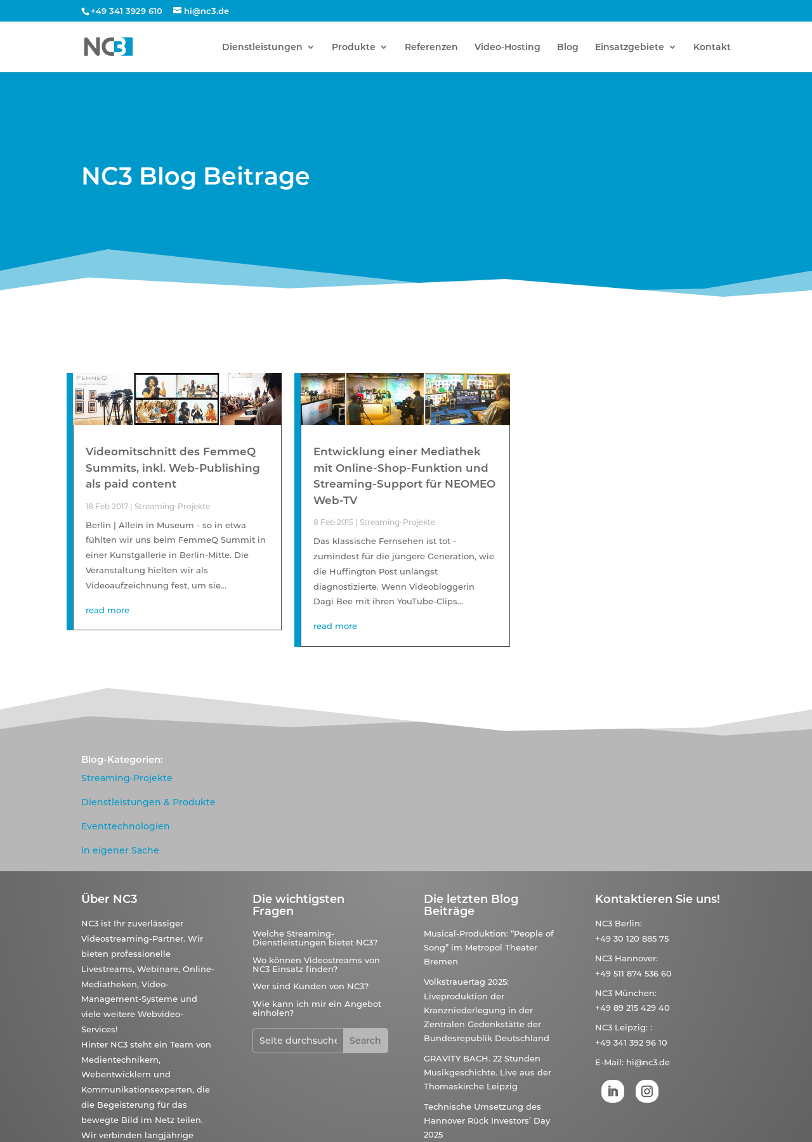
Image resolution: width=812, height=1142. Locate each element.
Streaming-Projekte (172, 506)
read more (107, 610)
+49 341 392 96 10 (631, 1042)
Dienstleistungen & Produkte (148, 802)
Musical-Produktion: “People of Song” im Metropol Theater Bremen (489, 947)
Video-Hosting (507, 47)
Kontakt (712, 47)
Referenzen (431, 47)
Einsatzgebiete (629, 47)
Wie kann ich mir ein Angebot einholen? (316, 1008)
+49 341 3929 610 (126, 11)
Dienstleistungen (262, 47)
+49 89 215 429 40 (632, 1007)
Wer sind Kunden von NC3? (310, 986)
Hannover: (636, 958)
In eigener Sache (120, 850)
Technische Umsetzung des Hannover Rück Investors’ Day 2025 (487, 1120)
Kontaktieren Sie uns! (657, 899)
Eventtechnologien (125, 826)
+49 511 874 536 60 (633, 973)
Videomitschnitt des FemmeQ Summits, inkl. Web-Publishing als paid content (173, 467)
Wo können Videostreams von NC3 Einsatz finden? (316, 964)
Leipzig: (631, 1027)
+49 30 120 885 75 (632, 938)
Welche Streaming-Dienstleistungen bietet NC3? (314, 937)
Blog (568, 47)
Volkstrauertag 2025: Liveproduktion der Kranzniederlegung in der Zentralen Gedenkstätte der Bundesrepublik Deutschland (486, 1009)
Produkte (354, 47)
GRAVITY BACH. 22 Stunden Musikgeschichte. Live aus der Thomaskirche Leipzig (487, 1072)
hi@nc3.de (648, 1062)
